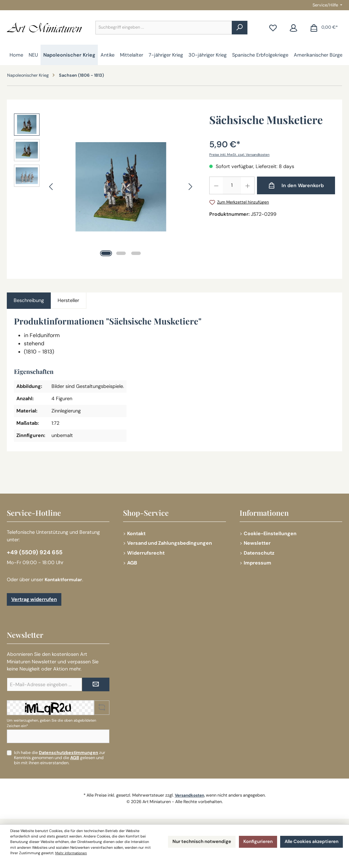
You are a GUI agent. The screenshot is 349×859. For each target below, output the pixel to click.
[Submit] (95, 684)
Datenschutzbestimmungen (68, 752)
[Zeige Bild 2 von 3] (121, 253)
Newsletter (257, 542)
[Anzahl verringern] (216, 185)
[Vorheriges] (51, 187)
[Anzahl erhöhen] (248, 185)
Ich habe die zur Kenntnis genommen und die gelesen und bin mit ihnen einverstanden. (59, 758)
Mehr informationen (27, 852)
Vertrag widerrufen (34, 599)
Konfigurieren (250, 839)
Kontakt (136, 532)
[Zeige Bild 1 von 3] (106, 253)
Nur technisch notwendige (189, 839)
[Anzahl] (232, 185)
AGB (132, 562)
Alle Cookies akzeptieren (308, 839)
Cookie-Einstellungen (270, 532)
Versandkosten (189, 795)
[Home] (16, 55)
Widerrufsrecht (146, 552)
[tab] (29, 300)
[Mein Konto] (293, 27)
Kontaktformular (64, 579)
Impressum (257, 562)
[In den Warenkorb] (296, 185)
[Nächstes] (190, 187)
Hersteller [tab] (68, 300)
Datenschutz (259, 552)
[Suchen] (239, 27)
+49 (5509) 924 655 (36, 551)
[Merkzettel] (273, 27)
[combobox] (163, 27)
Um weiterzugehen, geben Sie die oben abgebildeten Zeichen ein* (51, 723)
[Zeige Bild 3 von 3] (136, 253)
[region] (104, 187)
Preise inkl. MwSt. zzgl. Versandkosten (240, 154)
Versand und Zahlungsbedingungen (169, 542)
